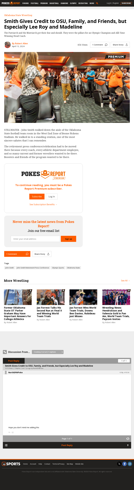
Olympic (73, 3)
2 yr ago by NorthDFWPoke (34, 368)
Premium (44, 3)
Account (33, 464)
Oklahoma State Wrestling (18, 15)
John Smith (9, 268)
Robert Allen (12, 322)
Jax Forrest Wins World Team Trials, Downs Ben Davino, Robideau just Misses (82, 312)
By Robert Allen (20, 43)
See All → (125, 280)
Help (40, 464)
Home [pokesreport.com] (25, 464)
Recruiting (83, 3)
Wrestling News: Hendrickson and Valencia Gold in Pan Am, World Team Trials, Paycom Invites (116, 313)
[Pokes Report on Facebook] (124, 464)
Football (34, 3)
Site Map (70, 464)
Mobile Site (79, 464)
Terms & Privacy (58, 464)
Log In (109, 3)
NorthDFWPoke (15, 372)
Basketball (54, 3)
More (92, 3)
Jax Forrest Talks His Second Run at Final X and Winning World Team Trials (49, 312)
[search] (97, 3)
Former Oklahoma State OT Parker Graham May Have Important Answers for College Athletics (17, 313)
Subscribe (37, 196)
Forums (25, 3)
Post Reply (13, 360)
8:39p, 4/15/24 (124, 372)
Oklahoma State (73, 268)
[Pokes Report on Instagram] (130, 464)
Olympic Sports (58, 268)
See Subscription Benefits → (43, 204)
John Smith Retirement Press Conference (33, 268)
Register (116, 3)
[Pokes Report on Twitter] (119, 464)
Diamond (64, 3)
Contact (47, 464)
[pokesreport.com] (11, 3)
